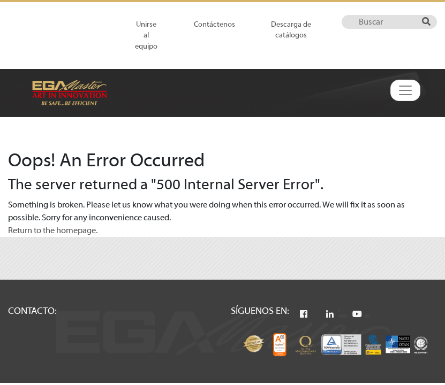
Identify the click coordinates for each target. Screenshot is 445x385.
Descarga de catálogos (291, 29)
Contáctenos (214, 24)
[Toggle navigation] (405, 90)
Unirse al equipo (146, 35)
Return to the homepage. (52, 230)
